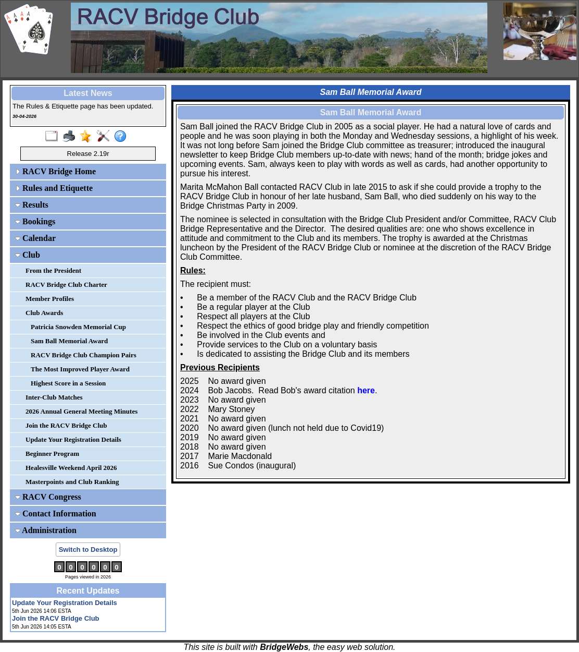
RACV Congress (48, 496)
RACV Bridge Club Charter (66, 284)
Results (31, 204)
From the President (53, 270)
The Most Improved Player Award (80, 369)
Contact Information (55, 513)
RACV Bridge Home (55, 171)
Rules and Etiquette (54, 188)
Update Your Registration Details (73, 439)
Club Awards (44, 313)
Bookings (35, 221)
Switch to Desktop (88, 549)
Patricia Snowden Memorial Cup (78, 327)
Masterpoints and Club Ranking (72, 482)
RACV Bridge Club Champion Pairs (83, 355)
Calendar (35, 238)
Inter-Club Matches (54, 397)
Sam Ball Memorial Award (69, 341)
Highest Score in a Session (68, 383)
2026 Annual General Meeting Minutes (81, 411)
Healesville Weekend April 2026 (71, 468)
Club (27, 254)
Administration (46, 530)
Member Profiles (50, 299)
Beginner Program (52, 453)
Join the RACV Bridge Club (66, 425)
